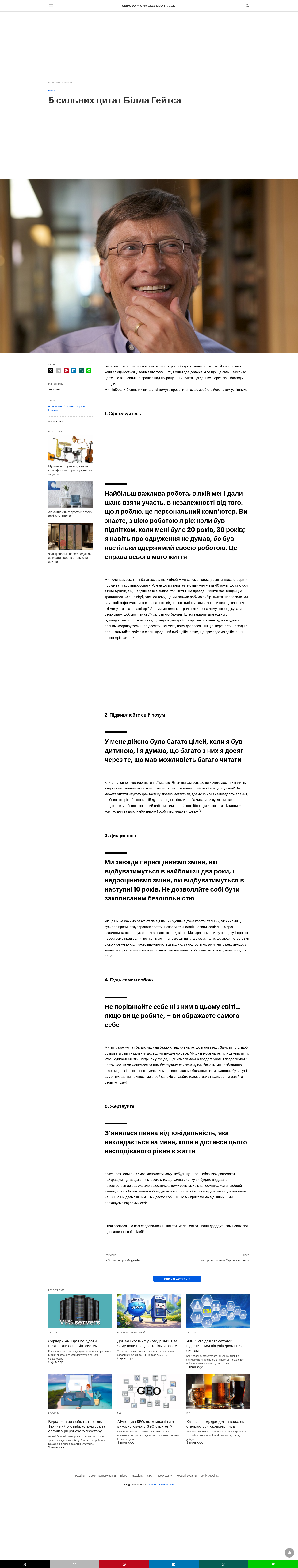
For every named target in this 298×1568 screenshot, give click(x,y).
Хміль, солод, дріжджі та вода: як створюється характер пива (215, 1424)
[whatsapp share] (81, 370)
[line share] (88, 370)
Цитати (53, 410)
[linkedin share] (73, 370)
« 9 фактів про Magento (123, 1260)
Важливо (123, 1332)
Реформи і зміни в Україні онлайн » (224, 1260)
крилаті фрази (76, 406)
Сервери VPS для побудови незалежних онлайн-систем (72, 1343)
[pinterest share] (66, 370)
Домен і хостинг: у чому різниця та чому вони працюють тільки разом (147, 1343)
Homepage (54, 82)
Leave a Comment (177, 1279)
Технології (55, 1332)
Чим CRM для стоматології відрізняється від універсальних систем (214, 1345)
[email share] (58, 370)
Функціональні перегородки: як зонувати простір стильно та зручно (69, 558)
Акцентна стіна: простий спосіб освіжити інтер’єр (70, 514)
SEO (119, 1412)
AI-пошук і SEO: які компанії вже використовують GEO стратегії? (145, 1424)
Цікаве (68, 82)
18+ (188, 1412)
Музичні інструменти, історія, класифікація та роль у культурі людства (70, 470)
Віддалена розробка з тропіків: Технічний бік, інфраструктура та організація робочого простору (76, 1426)
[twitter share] (50, 370)
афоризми (55, 406)
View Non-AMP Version (161, 1484)
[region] (149, 44)
